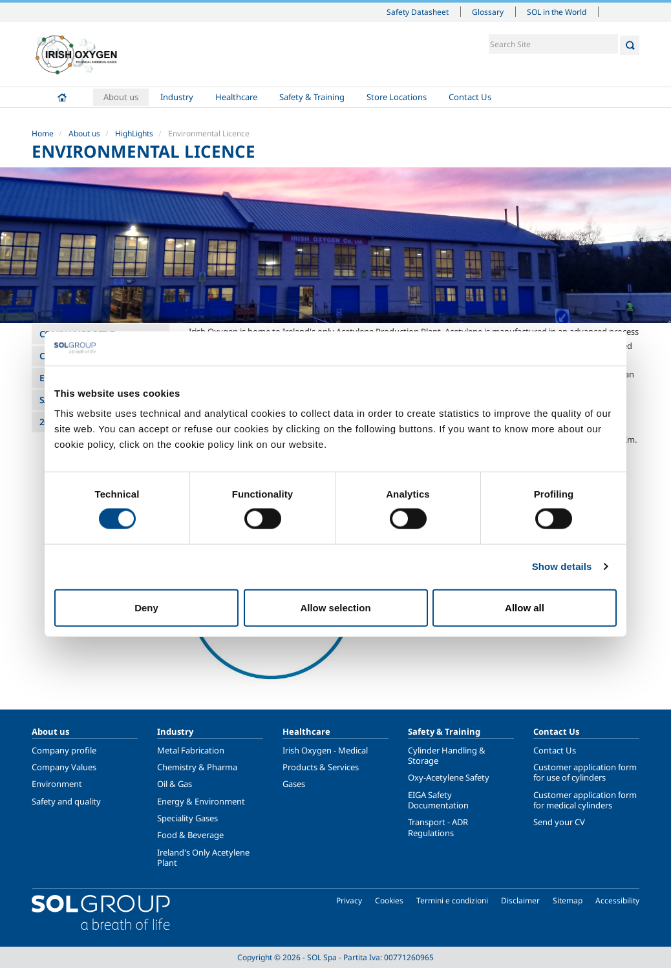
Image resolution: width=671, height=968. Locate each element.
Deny (146, 607)
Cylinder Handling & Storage (446, 755)
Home (62, 97)
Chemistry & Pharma (197, 767)
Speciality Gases (187, 818)
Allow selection (335, 607)
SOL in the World (556, 11)
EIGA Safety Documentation (438, 800)
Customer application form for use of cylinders (585, 772)
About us (120, 97)
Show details (562, 566)
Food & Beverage (190, 835)
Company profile (64, 750)
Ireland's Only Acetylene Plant (203, 857)
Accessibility (617, 900)
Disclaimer (520, 900)
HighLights (134, 133)
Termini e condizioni (452, 900)
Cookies (389, 900)
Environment (57, 784)
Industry (176, 97)
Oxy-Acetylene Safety (448, 777)
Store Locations (397, 97)
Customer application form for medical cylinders (585, 800)
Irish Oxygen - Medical (325, 750)
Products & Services (320, 767)
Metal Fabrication (190, 750)
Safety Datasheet (418, 11)
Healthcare (236, 97)
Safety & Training (312, 97)
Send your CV (559, 822)
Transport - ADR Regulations (438, 827)
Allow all (524, 607)
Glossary (488, 11)
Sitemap (567, 900)
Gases (293, 784)
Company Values (64, 767)
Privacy (349, 900)
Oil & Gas (174, 784)
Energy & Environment (201, 801)
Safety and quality (66, 801)
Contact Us (470, 97)
